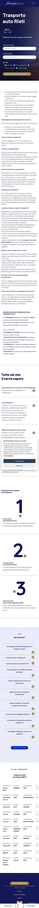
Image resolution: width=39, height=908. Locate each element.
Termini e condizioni (19, 894)
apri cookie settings (19, 883)
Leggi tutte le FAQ (19, 747)
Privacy (19, 891)
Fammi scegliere (8, 455)
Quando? (5, 62)
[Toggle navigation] (33, 3)
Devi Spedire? (31, 906)
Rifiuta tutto (19, 466)
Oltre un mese (10, 68)
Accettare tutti (19, 461)
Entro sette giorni (21, 65)
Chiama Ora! (8, 906)
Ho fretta (10, 65)
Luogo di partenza (8, 45)
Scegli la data (22, 68)
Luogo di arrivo (8, 54)
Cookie (19, 898)
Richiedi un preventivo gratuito (17, 74)
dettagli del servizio (11, 177)
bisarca (18, 141)
